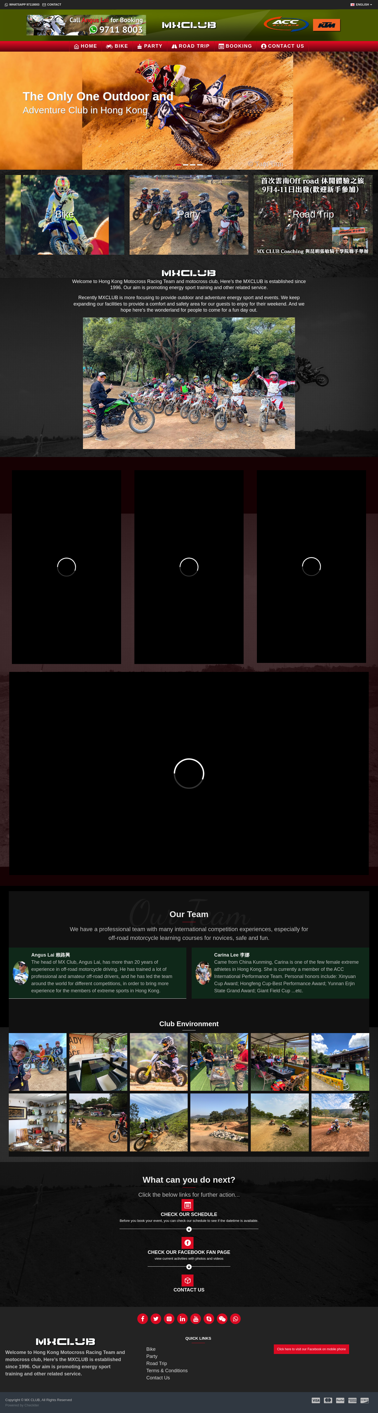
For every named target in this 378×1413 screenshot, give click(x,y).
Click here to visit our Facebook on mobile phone (311, 1349)
